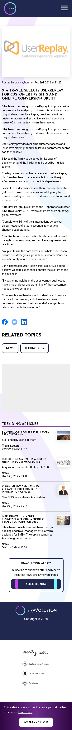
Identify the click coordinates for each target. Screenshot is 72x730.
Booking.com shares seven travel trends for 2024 (25, 433)
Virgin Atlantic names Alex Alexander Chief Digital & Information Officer (21, 489)
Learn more (25, 712)
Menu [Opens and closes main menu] (64, 8)
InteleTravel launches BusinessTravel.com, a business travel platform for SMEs (23, 519)
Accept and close (36, 723)
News (10, 348)
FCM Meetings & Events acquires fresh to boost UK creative (24, 460)
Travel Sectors (10, 446)
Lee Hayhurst (23, 82)
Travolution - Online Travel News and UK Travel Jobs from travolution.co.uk (36, 610)
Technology (35, 348)
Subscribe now (36, 584)
